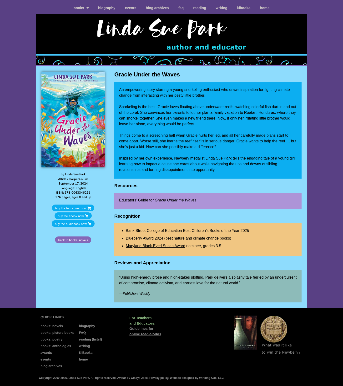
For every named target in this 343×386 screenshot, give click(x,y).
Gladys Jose (139, 378)
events (130, 8)
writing (221, 8)
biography (107, 8)
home (264, 8)
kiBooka (244, 8)
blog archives (157, 8)
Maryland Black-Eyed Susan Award (155, 246)
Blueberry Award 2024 (144, 238)
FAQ (181, 8)
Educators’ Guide (133, 200)
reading (199, 8)
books (81, 8)
